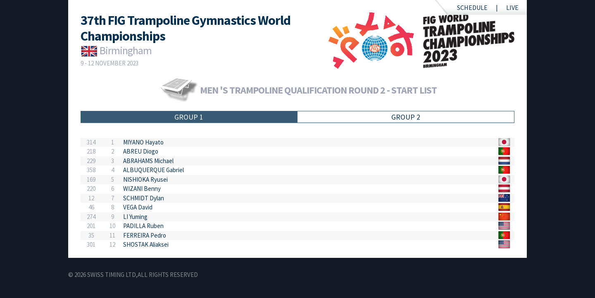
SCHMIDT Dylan (143, 198)
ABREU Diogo (140, 151)
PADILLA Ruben (143, 226)
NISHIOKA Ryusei (145, 179)
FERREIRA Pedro (144, 235)
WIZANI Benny (142, 188)
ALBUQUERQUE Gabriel (153, 170)
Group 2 (405, 117)
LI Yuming (135, 217)
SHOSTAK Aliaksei (146, 244)
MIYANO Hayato (143, 142)
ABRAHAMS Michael (148, 161)
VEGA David (137, 207)
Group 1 (188, 117)
